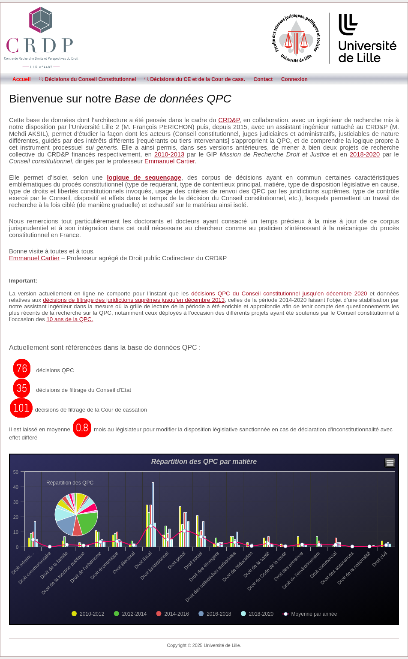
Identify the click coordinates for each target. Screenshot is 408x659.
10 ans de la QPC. (69, 319)
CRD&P (228, 120)
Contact (263, 79)
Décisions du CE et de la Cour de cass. (194, 79)
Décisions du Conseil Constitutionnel (87, 79)
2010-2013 (169, 154)
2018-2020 (365, 154)
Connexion (294, 79)
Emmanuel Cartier (169, 161)
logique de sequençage (144, 177)
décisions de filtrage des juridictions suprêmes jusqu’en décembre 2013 (134, 300)
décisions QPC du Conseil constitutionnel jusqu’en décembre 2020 (279, 293)
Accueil (21, 79)
